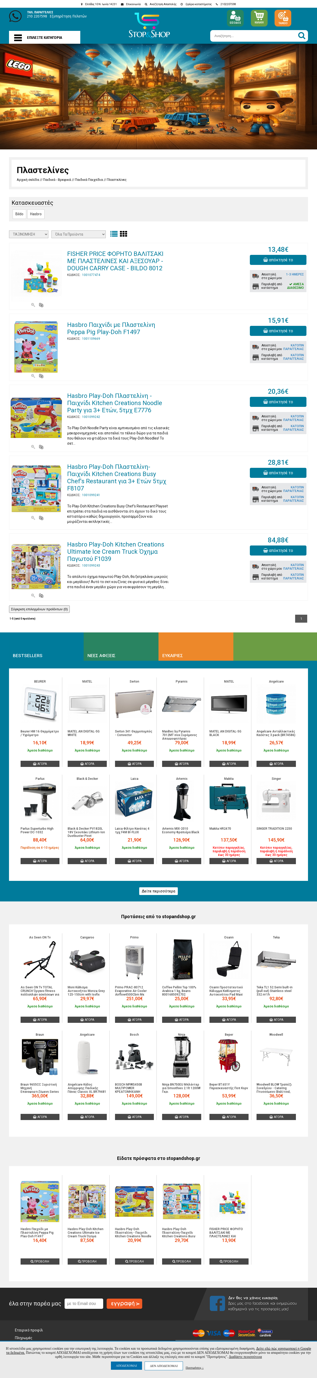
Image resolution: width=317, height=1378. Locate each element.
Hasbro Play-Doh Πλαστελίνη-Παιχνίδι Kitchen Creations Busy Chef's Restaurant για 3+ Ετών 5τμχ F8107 (116, 477)
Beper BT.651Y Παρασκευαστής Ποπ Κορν (228, 1086)
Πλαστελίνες (117, 180)
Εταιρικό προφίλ (29, 1330)
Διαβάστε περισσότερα (245, 1357)
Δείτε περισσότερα (158, 891)
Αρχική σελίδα (28, 180)
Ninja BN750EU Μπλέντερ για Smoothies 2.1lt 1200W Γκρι (181, 1088)
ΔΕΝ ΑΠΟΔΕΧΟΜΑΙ (164, 1366)
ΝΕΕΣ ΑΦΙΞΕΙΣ (101, 655)
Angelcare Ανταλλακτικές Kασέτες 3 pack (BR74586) (276, 733)
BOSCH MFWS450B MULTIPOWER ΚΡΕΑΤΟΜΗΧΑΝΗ (128, 1088)
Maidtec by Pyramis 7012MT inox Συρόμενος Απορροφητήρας (179, 735)
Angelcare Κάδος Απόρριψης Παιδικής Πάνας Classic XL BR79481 (87, 1088)
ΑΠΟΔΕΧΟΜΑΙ (126, 1365)
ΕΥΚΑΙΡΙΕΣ (172, 655)
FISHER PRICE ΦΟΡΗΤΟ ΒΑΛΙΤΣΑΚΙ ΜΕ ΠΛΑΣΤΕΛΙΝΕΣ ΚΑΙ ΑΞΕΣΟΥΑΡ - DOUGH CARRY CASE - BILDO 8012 (115, 261)
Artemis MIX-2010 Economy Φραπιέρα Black (180, 830)
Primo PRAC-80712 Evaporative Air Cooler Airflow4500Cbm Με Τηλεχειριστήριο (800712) (134, 993)
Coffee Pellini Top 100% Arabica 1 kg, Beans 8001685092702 (179, 991)
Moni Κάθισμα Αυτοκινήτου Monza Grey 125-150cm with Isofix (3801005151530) (86, 993)
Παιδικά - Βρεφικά (57, 180)
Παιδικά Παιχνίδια (89, 180)
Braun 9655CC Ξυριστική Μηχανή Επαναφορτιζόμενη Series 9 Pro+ (40, 1090)
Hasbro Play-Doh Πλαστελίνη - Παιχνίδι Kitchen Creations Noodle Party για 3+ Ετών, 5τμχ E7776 (114, 403)
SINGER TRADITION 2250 (274, 828)
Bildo (19, 214)
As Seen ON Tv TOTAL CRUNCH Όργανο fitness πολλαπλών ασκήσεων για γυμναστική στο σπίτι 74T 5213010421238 (40, 995)
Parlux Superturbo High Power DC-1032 (37, 830)
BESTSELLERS (27, 655)
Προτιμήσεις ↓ (195, 1367)
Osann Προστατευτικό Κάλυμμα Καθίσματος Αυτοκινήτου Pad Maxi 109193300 (226, 993)
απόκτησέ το (278, 259)
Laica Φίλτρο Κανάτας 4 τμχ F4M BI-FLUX (132, 830)
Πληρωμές (23, 1338)
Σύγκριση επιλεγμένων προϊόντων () (39, 609)
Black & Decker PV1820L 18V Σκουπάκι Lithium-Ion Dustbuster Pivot (86, 832)
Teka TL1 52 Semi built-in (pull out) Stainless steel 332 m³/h (275, 991)
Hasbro (36, 214)
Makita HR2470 (220, 828)
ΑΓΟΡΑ (40, 764)
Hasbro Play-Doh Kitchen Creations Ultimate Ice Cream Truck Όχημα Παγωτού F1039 (115, 551)
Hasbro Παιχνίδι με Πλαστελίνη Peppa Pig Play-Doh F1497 (111, 328)
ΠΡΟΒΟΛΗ (40, 1261)
